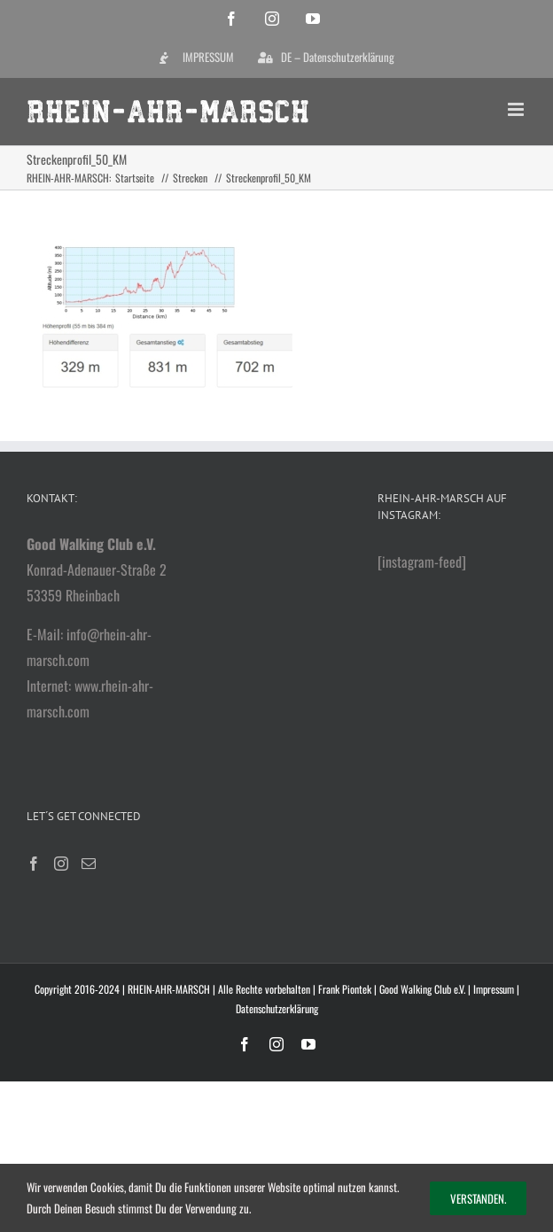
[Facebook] (34, 863)
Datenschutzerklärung (277, 1008)
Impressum (493, 988)
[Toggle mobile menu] (517, 109)
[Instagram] (61, 863)
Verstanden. (478, 1198)
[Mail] (89, 863)
